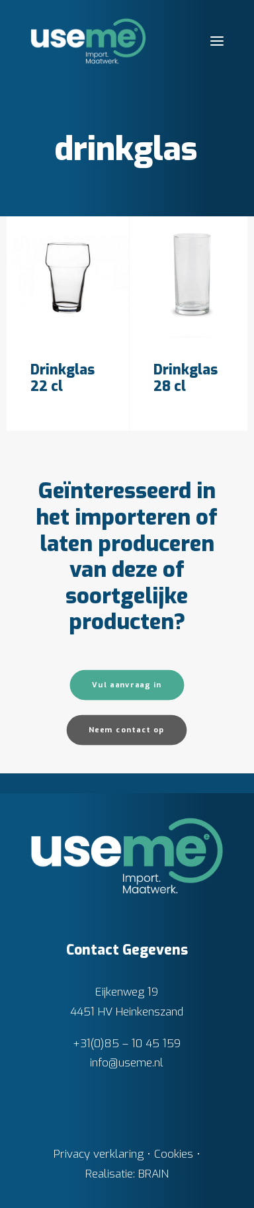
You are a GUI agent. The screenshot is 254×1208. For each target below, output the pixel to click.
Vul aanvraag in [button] (127, 685)
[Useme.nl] (88, 41)
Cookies (173, 1154)
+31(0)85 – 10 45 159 (127, 1043)
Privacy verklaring (99, 1154)
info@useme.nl (126, 1062)
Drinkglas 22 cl (62, 378)
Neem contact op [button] (127, 730)
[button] (217, 41)
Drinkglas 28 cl (185, 378)
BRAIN (153, 1174)
